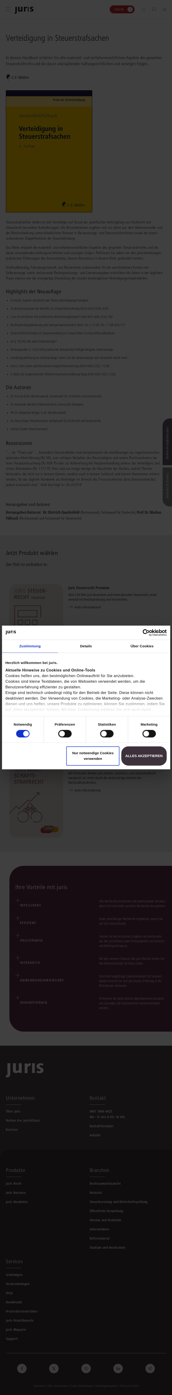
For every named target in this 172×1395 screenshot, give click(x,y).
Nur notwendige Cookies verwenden (93, 756)
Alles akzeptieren (144, 756)
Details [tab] (86, 646)
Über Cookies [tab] (142, 646)
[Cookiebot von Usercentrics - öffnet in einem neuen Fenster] (146, 632)
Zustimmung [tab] (30, 646)
